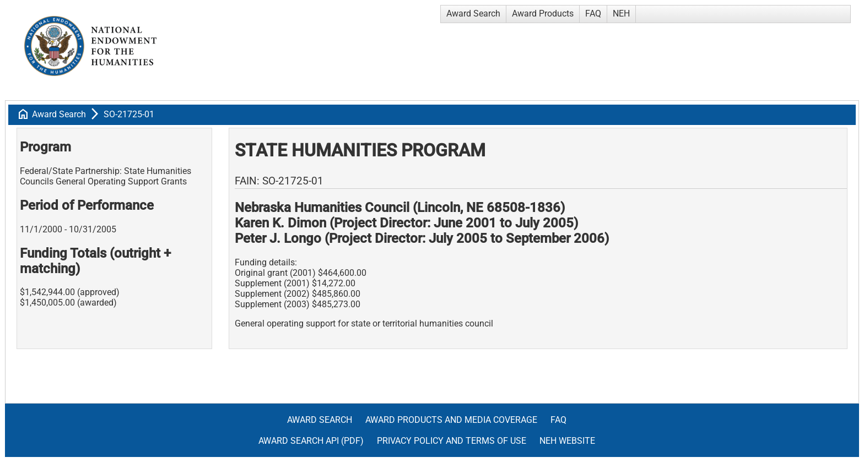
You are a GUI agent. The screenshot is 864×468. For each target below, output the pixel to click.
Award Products (543, 13)
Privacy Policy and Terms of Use (451, 441)
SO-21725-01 (129, 114)
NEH (621, 13)
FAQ (593, 13)
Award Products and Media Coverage (451, 420)
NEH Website (567, 441)
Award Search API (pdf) (311, 441)
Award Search (473, 13)
